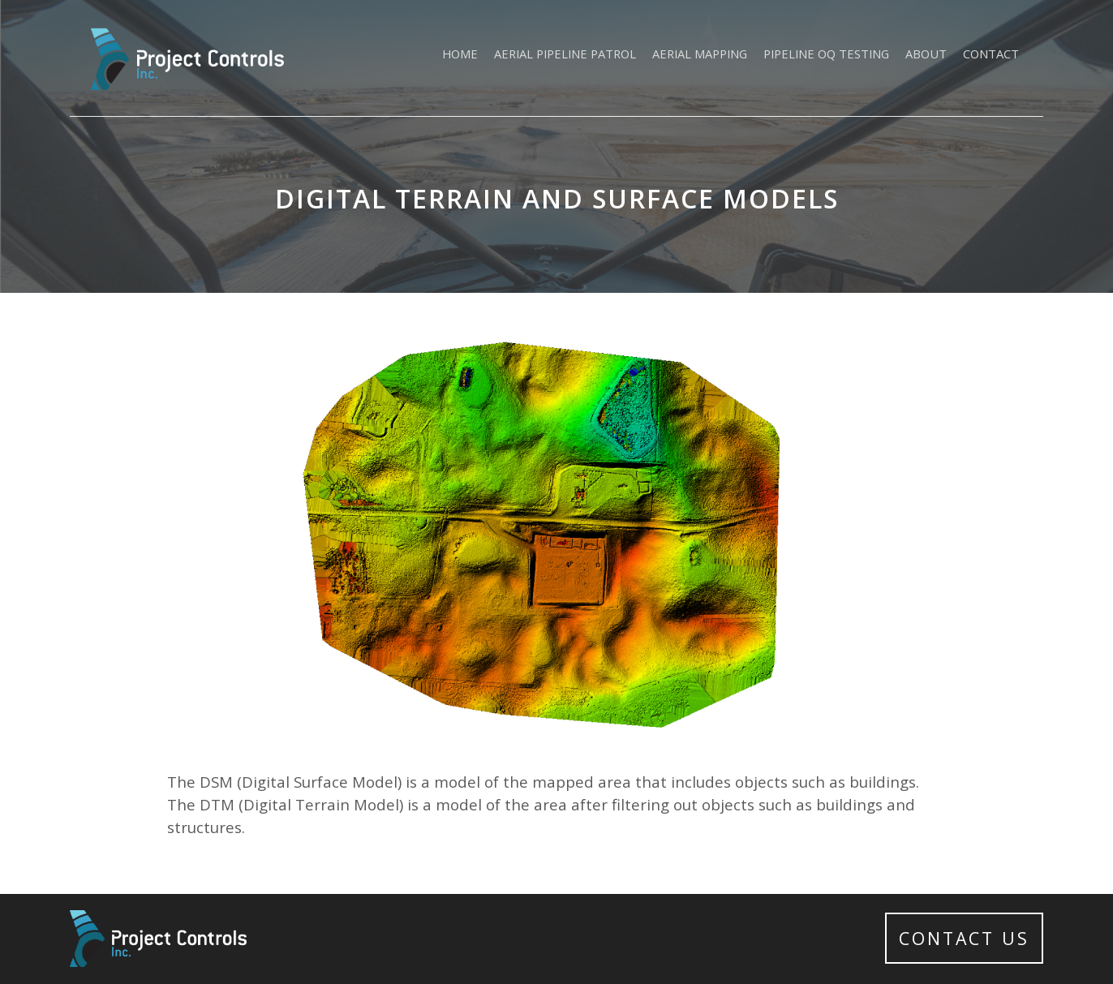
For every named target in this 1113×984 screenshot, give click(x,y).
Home (460, 53)
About (926, 53)
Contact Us (964, 938)
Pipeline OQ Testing (826, 53)
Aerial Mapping (699, 53)
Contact (991, 53)
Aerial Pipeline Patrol (565, 53)
